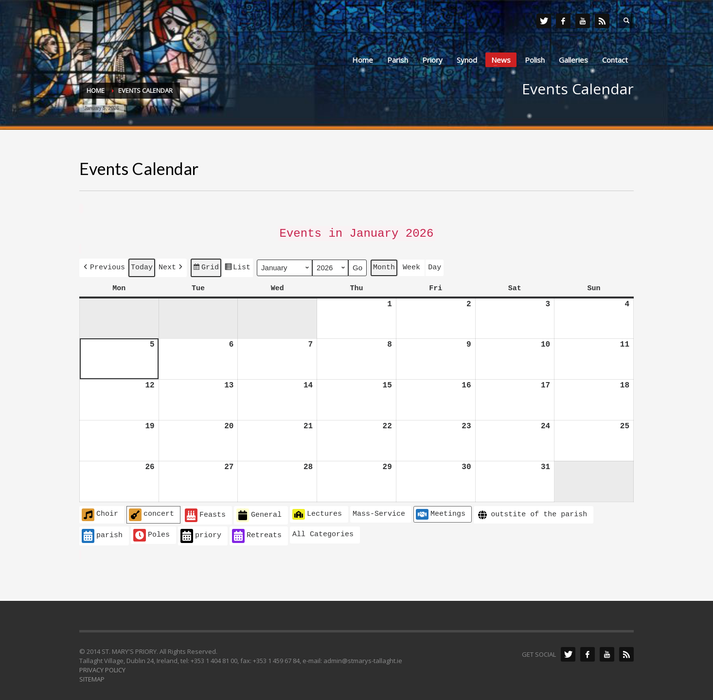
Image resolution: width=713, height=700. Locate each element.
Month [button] (384, 265)
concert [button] (151, 511)
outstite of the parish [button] (531, 511)
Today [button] (142, 265)
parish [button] (102, 532)
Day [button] (434, 265)
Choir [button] (100, 511)
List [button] (237, 266)
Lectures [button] (317, 511)
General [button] (259, 512)
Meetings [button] (440, 511)
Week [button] (411, 265)
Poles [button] (151, 531)
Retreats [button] (257, 532)
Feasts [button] (205, 512)
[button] (103, 265)
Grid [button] (206, 266)
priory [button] (200, 532)
